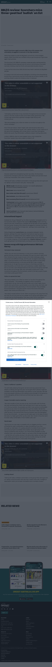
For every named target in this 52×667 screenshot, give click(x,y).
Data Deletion (18, 364)
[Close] (49, 302)
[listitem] (26, 321)
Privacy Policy (34, 364)
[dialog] (26, 333)
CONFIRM (16, 359)
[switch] (43, 324)
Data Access (26, 364)
